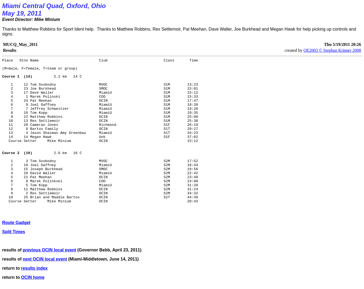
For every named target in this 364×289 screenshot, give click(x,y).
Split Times (13, 231)
